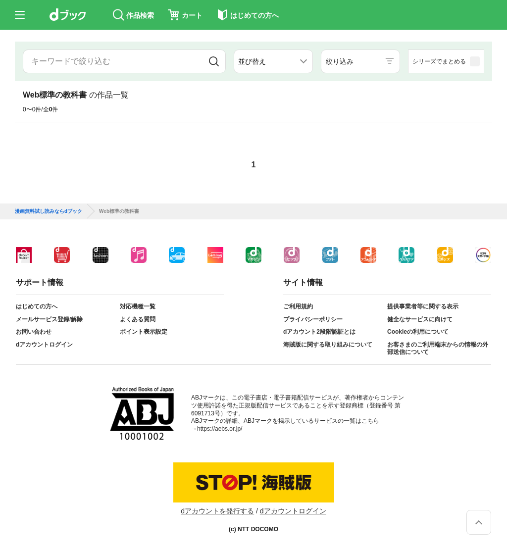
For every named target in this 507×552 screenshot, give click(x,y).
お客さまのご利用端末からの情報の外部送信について (437, 348)
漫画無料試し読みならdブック (48, 211)
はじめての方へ (36, 306)
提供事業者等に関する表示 (422, 306)
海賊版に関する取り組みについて (327, 344)
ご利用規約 (298, 306)
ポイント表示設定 (143, 331)
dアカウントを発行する (217, 511)
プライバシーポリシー (313, 319)
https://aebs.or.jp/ (219, 428)
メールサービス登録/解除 (49, 319)
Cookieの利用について (418, 331)
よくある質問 (137, 319)
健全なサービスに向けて (420, 319)
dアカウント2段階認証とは (319, 331)
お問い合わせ (33, 331)
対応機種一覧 (137, 306)
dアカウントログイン (44, 344)
